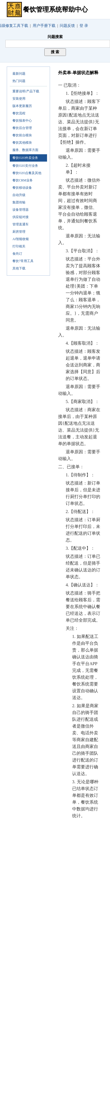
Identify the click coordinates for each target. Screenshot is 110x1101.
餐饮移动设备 (22, 188)
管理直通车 (20, 224)
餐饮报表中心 (22, 120)
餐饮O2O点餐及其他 (26, 173)
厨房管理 (18, 232)
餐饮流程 (18, 113)
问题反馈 (67, 26)
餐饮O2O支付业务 (25, 166)
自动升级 (18, 195)
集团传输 (18, 202)
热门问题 (18, 81)
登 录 (83, 26)
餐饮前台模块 (22, 135)
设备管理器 (20, 210)
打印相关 (18, 246)
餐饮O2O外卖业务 (25, 158)
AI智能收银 (20, 239)
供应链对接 (20, 217)
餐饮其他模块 (22, 142)
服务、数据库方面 (25, 150)
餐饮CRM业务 (22, 180)
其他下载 (18, 268)
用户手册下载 (44, 26)
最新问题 (18, 74)
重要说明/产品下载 (25, 91)
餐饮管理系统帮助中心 (55, 9)
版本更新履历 (22, 106)
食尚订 (17, 254)
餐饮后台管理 (22, 128)
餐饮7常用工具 (23, 261)
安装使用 (18, 98)
